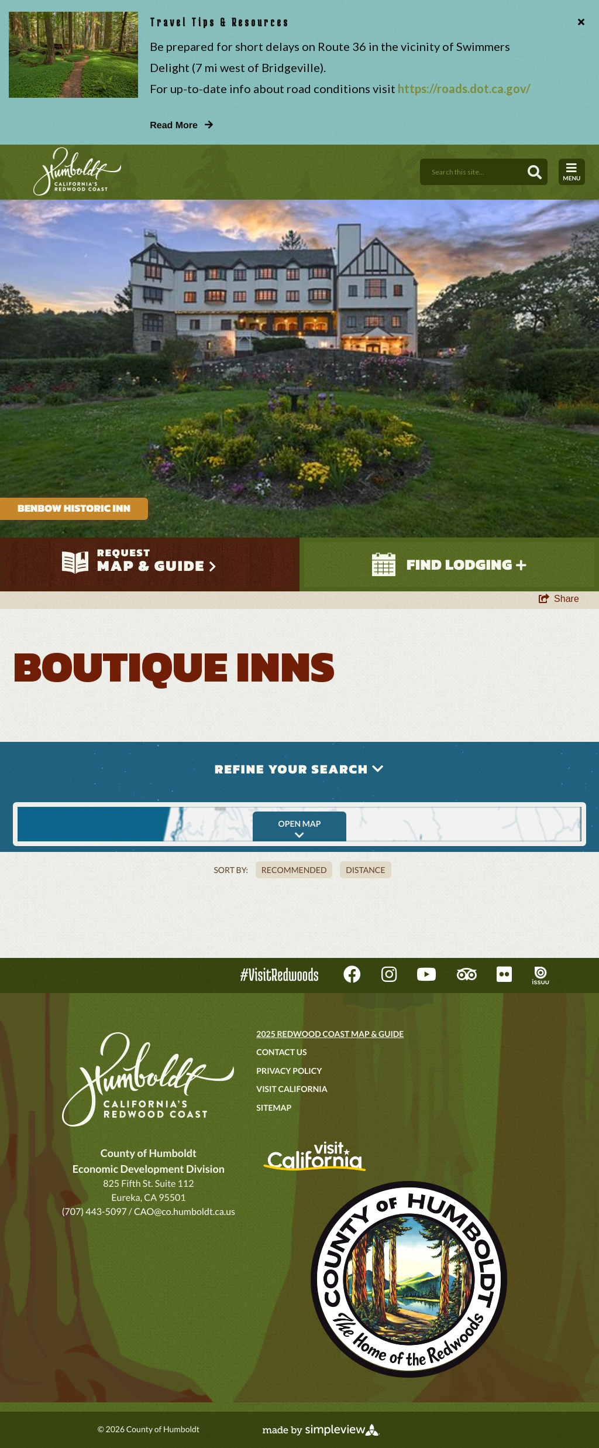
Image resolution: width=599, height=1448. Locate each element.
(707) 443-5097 (94, 1211)
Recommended (294, 870)
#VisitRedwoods (279, 975)
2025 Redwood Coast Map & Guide (330, 1034)
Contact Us (281, 1052)
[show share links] (559, 599)
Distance (365, 870)
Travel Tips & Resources (220, 22)
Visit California (291, 1089)
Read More (181, 125)
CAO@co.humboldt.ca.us (184, 1211)
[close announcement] (578, 22)
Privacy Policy (289, 1071)
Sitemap (273, 1107)
